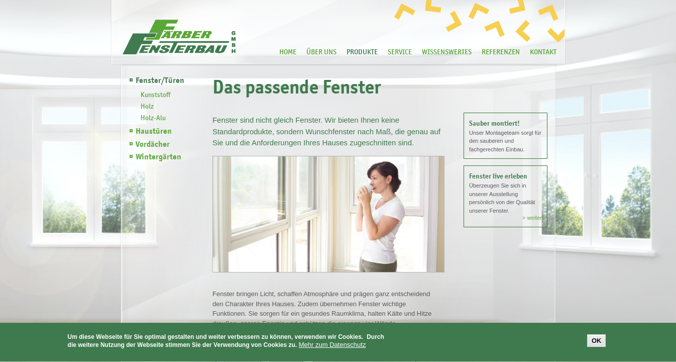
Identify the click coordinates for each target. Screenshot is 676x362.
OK (597, 341)
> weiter (532, 218)
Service (400, 51)
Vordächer (153, 144)
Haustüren (154, 131)
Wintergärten (158, 157)
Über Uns (321, 51)
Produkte (362, 51)
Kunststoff (155, 94)
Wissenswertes (447, 51)
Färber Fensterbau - (179, 37)
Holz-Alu (153, 117)
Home (287, 51)
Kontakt (543, 51)
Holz (147, 106)
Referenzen (501, 51)
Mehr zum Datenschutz (332, 345)
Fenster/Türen (160, 80)
